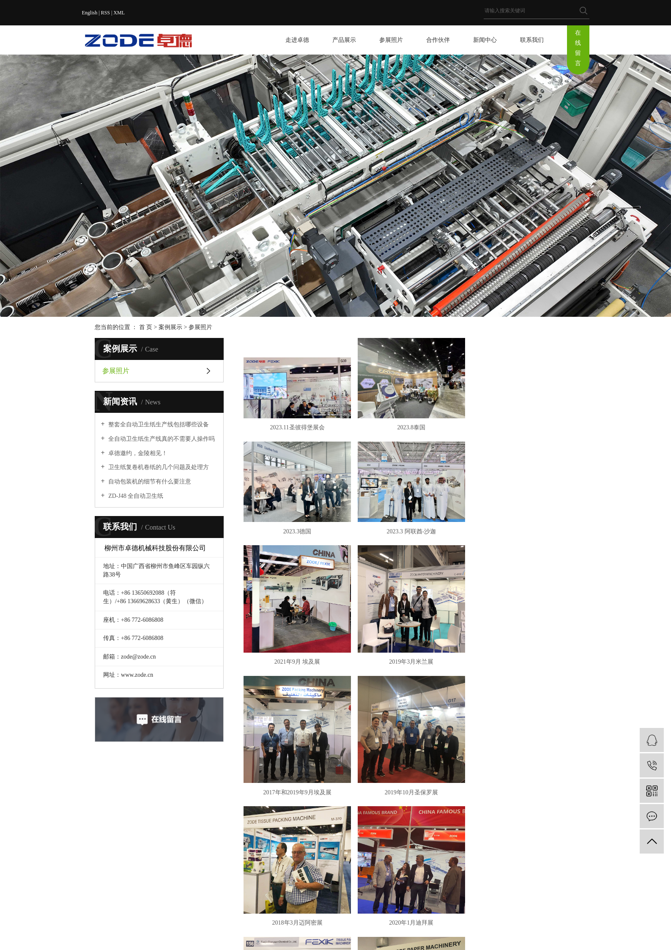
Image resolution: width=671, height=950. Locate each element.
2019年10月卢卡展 (410, 816)
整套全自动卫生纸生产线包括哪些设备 (158, 424)
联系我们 (532, 40)
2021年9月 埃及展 (410, 556)
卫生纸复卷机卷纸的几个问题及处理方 (158, 467)
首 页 (146, 327)
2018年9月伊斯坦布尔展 (523, 816)
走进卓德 (297, 40)
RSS (105, 13)
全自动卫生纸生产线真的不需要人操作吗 (161, 439)
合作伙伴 (438, 40)
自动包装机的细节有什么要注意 (149, 481)
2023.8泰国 (410, 427)
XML (119, 13)
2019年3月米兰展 (523, 556)
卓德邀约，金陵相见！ (137, 453)
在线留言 (578, 48)
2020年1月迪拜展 (296, 816)
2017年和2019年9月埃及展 (297, 686)
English (90, 13)
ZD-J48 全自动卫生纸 (135, 496)
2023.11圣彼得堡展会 (297, 427)
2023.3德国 (523, 427)
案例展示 (170, 327)
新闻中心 (485, 40)
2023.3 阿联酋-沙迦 (297, 556)
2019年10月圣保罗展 (410, 686)
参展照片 (391, 40)
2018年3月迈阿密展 (523, 686)
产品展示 (344, 40)
